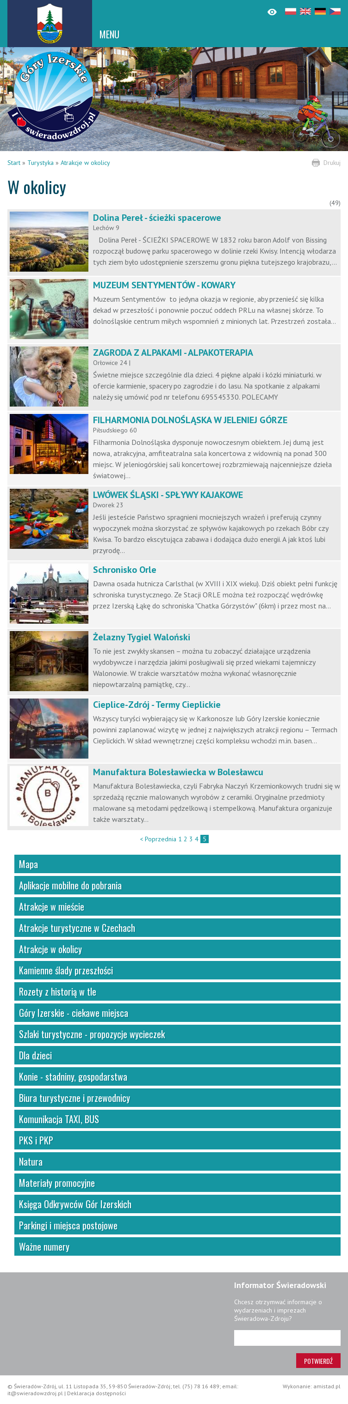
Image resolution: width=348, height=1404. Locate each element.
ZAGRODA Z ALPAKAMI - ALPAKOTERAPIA (173, 352)
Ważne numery (44, 1246)
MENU (109, 34)
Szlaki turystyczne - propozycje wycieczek (92, 1034)
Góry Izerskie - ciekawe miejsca (73, 1013)
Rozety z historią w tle (57, 991)
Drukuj (332, 162)
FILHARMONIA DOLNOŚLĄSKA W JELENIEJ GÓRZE (190, 420)
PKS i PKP (36, 1140)
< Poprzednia (158, 839)
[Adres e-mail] (287, 1338)
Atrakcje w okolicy (85, 162)
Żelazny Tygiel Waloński (141, 637)
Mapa (28, 864)
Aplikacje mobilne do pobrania (70, 885)
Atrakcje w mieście (51, 906)
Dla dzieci (35, 1055)
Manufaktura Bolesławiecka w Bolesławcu (178, 772)
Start (13, 162)
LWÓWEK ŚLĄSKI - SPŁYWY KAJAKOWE (168, 495)
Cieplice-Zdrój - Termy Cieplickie (157, 705)
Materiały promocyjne (57, 1183)
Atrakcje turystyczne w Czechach (77, 928)
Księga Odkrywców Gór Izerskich (75, 1204)
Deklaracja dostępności (96, 1393)
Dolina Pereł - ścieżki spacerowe (157, 218)
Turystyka (40, 162)
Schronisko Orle (124, 570)
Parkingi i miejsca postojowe (68, 1225)
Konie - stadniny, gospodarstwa (73, 1076)
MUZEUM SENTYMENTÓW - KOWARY (164, 285)
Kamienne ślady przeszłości (66, 970)
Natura (31, 1161)
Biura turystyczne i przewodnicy (74, 1098)
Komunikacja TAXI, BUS (59, 1119)
